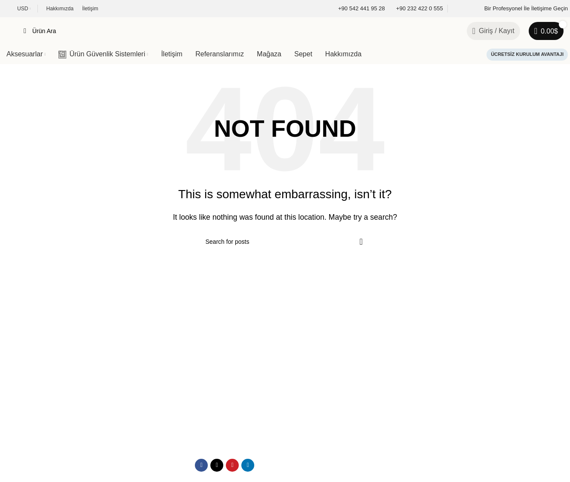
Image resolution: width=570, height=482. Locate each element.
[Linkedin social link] (247, 405)
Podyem (63, 436)
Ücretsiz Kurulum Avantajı (527, 54)
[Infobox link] (356, 8)
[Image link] (53, 326)
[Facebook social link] (201, 405)
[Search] (236, 31)
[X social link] (216, 405)
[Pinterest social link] (232, 405)
